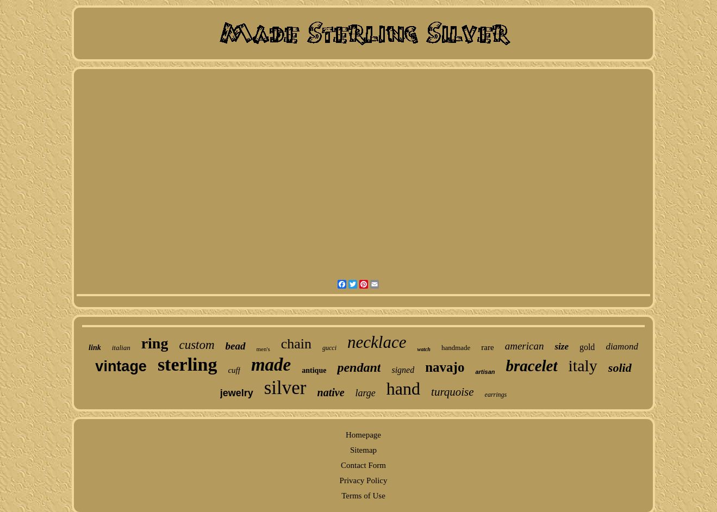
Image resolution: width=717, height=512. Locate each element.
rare (487, 347)
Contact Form (363, 465)
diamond (622, 346)
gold (587, 347)
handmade (455, 348)
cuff (234, 370)
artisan (485, 372)
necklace (376, 342)
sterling (187, 364)
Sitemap (363, 450)
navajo (444, 367)
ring (155, 343)
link (95, 348)
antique (314, 370)
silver (285, 387)
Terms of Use (363, 495)
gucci (329, 348)
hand (403, 388)
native (331, 392)
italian (121, 348)
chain (296, 344)
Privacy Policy (364, 480)
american (524, 346)
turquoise (452, 391)
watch (423, 349)
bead (236, 346)
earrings (496, 394)
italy (583, 365)
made (271, 364)
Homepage (363, 434)
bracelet (532, 365)
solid (620, 367)
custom (196, 345)
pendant (359, 367)
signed (402, 369)
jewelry (236, 393)
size (561, 346)
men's (263, 349)
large (366, 393)
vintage (121, 366)
